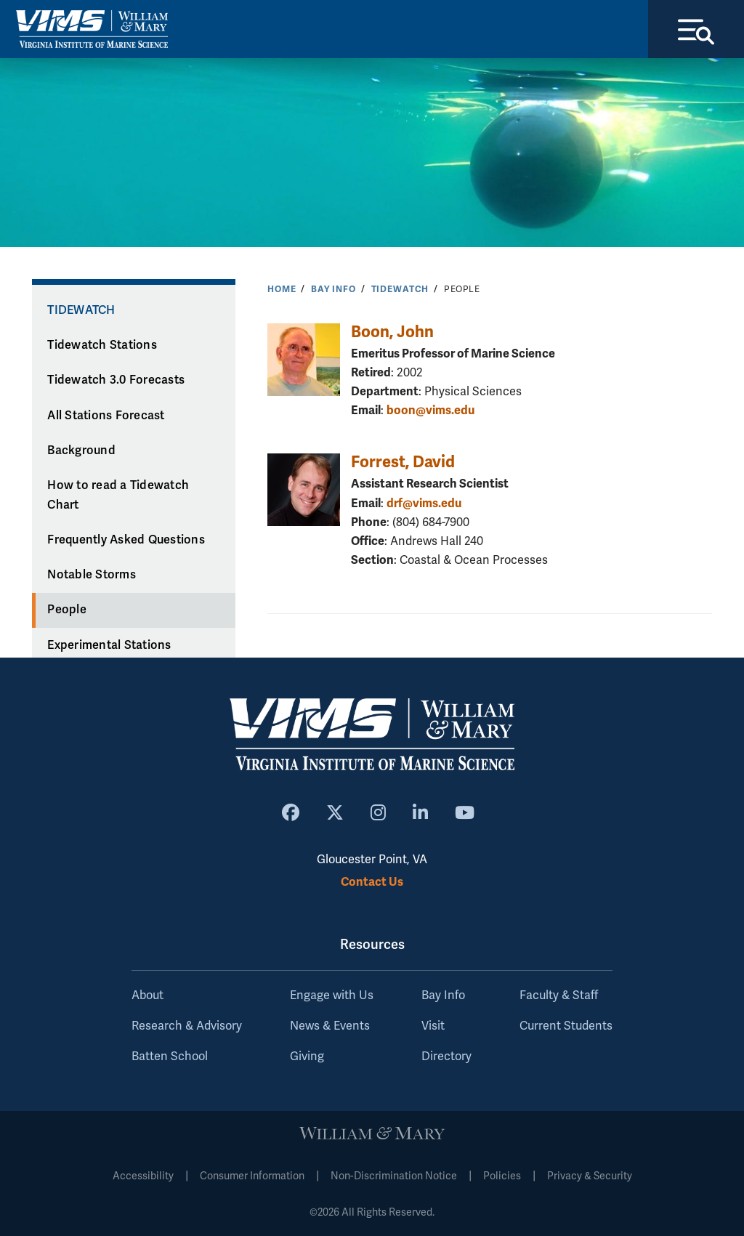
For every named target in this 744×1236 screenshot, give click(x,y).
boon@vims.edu (430, 410)
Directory (446, 1056)
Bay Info (333, 289)
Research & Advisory (187, 1026)
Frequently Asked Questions (126, 540)
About (147, 995)
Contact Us (372, 881)
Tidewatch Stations (102, 345)
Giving (307, 1056)
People (66, 609)
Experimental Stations (109, 645)
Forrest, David (403, 462)
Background (81, 450)
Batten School (170, 1056)
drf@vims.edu (424, 503)
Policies (502, 1176)
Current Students (565, 1026)
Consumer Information (252, 1176)
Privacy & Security (589, 1176)
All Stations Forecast (105, 415)
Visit (433, 1026)
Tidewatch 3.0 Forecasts (116, 380)
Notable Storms (91, 574)
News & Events (330, 1026)
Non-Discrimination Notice (394, 1176)
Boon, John (392, 332)
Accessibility (143, 1176)
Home (281, 289)
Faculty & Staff (558, 995)
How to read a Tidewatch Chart (118, 495)
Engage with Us (331, 995)
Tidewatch (400, 289)
